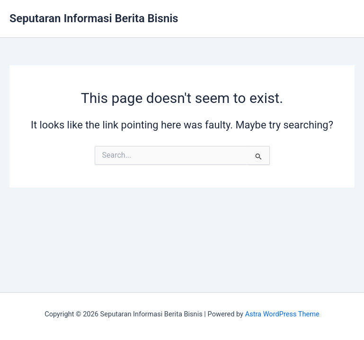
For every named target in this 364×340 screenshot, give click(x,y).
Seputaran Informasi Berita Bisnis (93, 18)
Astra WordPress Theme (282, 314)
